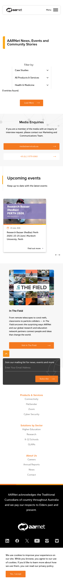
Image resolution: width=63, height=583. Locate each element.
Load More (29, 103)
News (31, 469)
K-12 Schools (31, 439)
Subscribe (44, 379)
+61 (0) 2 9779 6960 (29, 156)
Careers (32, 459)
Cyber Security (31, 414)
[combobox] (31, 70)
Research (31, 434)
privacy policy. (46, 566)
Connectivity (31, 399)
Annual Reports (31, 464)
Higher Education (31, 429)
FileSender (31, 404)
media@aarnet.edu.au (29, 146)
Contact (31, 474)
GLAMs (31, 444)
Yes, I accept (15, 574)
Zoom (31, 409)
